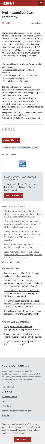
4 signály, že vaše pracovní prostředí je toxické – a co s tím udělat (21, 343)
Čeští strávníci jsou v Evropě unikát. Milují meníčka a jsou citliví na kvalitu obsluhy (23, 312)
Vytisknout (36, 23)
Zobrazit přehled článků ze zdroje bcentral (21, 118)
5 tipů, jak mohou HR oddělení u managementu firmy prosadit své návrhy (22, 328)
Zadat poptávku (14, 195)
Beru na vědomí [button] (22, 439)
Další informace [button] (19, 433)
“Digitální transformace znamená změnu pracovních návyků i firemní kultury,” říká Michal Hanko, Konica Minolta (22, 224)
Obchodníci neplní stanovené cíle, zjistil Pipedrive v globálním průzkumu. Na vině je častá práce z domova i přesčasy (23, 304)
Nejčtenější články (11, 268)
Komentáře (11, 140)
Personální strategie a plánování (16, 147)
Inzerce (5, 401)
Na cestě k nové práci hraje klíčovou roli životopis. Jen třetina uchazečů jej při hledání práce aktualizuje (21, 293)
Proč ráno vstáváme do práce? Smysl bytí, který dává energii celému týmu (23, 246)
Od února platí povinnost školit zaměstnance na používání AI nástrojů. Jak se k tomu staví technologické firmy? (23, 283)
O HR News (7, 391)
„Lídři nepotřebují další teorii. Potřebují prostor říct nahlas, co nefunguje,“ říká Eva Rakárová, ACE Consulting (23, 255)
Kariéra (35, 147)
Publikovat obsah (9, 396)
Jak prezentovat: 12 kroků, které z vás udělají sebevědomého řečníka (21, 274)
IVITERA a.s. (23, 366)
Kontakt (5, 415)
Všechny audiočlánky (11, 262)
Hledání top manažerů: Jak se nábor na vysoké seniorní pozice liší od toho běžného (23, 335)
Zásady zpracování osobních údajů (17, 410)
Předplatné (7, 406)
